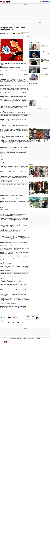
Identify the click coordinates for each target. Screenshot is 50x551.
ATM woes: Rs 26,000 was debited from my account (45, 68)
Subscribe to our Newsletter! (30, 316)
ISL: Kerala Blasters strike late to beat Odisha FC (40, 96)
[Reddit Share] (19, 33)
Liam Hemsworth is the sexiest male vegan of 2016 (45, 53)
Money (29, 338)
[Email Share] (9, 33)
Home (1, 24)
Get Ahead (4, 24)
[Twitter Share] (14, 33)
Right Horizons (17, 306)
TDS (8, 322)
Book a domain (19, 338)
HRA (23, 322)
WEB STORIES (32, 128)
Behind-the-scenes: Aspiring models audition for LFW (44, 76)
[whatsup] (49, 1)
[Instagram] (45, 1)
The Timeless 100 (37, 338)
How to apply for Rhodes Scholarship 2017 (45, 60)
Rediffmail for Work (13, 338)
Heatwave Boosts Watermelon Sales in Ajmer (38, 208)
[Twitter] (43, 1)
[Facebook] (47, 1)
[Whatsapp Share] (11, 33)
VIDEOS (31, 164)
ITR (13, 322)
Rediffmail (25, 338)
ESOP (18, 322)
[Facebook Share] (16, 33)
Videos (32, 338)
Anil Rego (3, 33)
